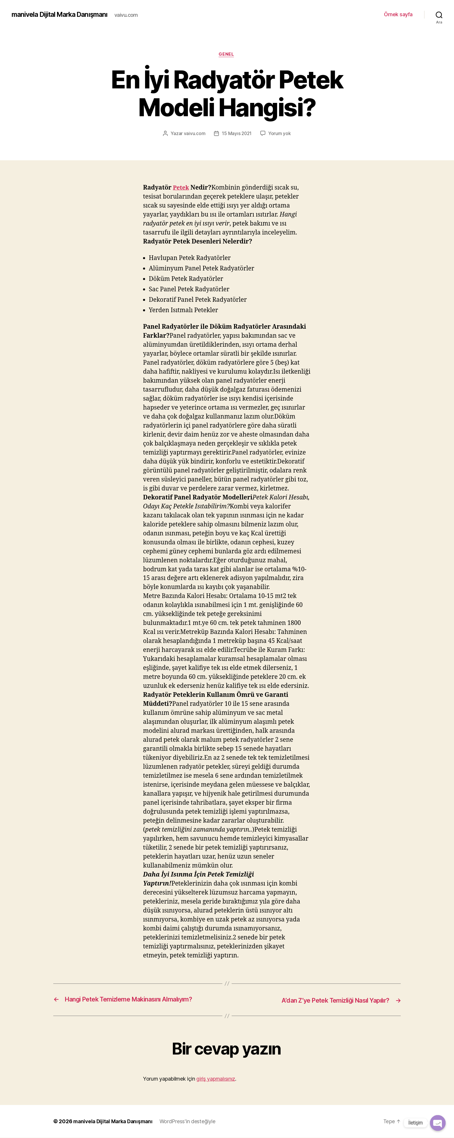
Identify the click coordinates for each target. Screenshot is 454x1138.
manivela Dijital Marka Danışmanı (63, 14)
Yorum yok (280, 134)
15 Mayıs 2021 (236, 134)
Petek (181, 188)
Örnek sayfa (398, 14)
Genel (227, 54)
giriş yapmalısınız (215, 1079)
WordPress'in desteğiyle (191, 1122)
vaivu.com (194, 134)
